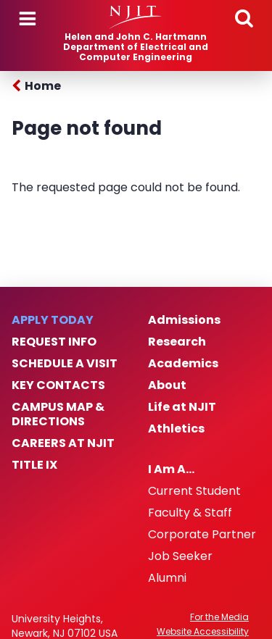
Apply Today (53, 320)
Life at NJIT (182, 407)
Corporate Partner (202, 534)
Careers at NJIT (63, 443)
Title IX (34, 465)
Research (177, 342)
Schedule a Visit (65, 363)
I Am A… (171, 469)
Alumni (167, 578)
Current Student (194, 491)
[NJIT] (135, 17)
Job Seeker (180, 556)
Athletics (176, 429)
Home (43, 86)
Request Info (54, 342)
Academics (183, 363)
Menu (27, 19)
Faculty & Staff (190, 513)
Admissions (184, 320)
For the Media (219, 617)
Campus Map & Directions (58, 414)
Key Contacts (58, 385)
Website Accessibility (203, 632)
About (167, 385)
